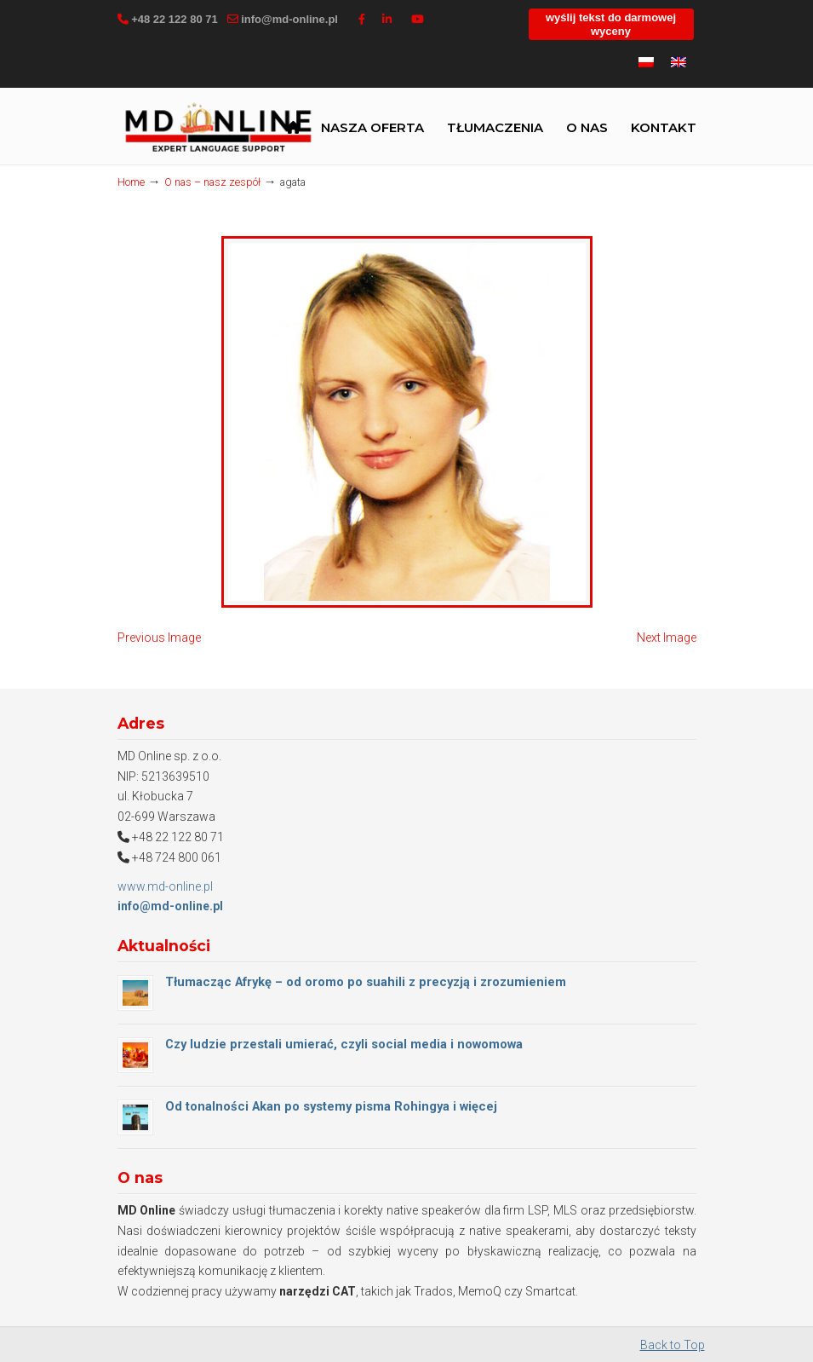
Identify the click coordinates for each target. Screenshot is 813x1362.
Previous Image (159, 637)
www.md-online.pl (165, 886)
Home (131, 182)
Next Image (666, 637)
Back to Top (672, 1345)
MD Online (217, 129)
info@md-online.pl (289, 19)
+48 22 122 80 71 (174, 19)
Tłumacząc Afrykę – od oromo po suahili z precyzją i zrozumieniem (365, 982)
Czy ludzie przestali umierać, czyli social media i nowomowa (344, 1044)
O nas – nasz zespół (212, 182)
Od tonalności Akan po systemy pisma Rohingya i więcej (331, 1106)
